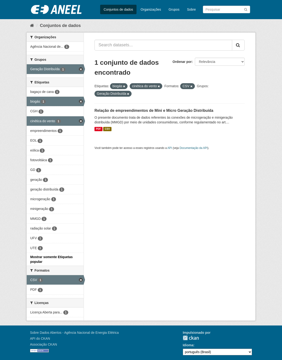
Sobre (191, 9)
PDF (98, 129)
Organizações (151, 9)
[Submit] (246, 9)
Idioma (188, 345)
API (169, 148)
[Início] (32, 25)
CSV (107, 129)
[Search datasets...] (163, 45)
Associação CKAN (43, 344)
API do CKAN (40, 338)
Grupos (174, 9)
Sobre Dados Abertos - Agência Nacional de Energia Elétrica (74, 332)
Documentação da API (193, 148)
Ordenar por (182, 62)
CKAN (191, 337)
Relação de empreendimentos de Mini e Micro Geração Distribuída (153, 110)
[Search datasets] (226, 9)
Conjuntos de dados (118, 9)
